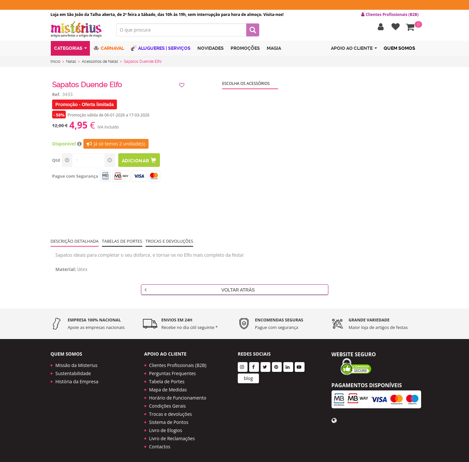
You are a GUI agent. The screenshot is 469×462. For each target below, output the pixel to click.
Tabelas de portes (122, 242)
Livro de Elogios (165, 428)
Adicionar (139, 161)
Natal (71, 63)
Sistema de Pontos (169, 419)
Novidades (210, 49)
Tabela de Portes (167, 379)
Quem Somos (399, 49)
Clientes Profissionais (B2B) (177, 363)
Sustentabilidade (73, 371)
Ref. (56, 96)
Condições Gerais (167, 403)
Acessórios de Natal (100, 63)
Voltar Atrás (200, 291)
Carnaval (108, 49)
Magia (274, 49)
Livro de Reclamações (172, 436)
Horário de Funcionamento (177, 395)
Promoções (245, 49)
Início (55, 63)
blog (248, 376)
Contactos (159, 444)
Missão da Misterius (76, 363)
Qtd (56, 161)
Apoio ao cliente (354, 50)
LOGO (78, 31)
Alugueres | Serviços (161, 49)
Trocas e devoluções (169, 242)
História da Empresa (76, 379)
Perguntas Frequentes (172, 371)
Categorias (70, 50)
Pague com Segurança (75, 177)
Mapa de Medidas (168, 387)
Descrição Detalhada (74, 242)
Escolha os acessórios (246, 85)
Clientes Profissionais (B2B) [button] (390, 14)
